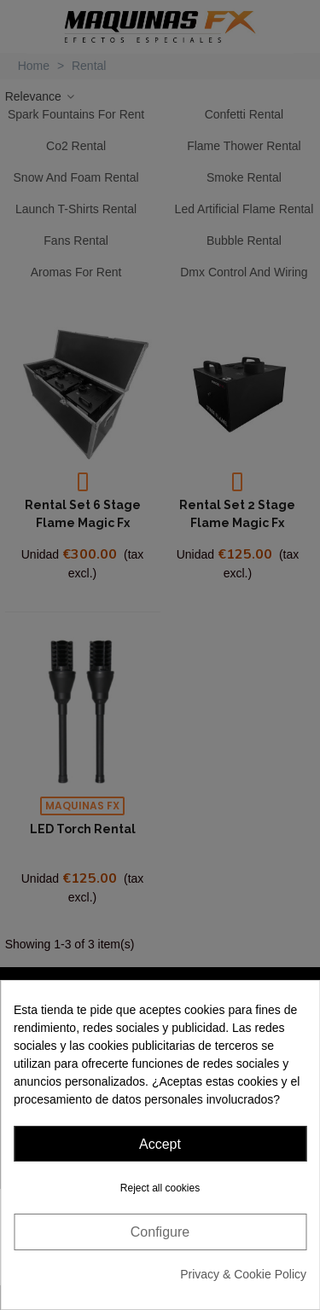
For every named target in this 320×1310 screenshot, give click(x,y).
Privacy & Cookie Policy (243, 1274)
